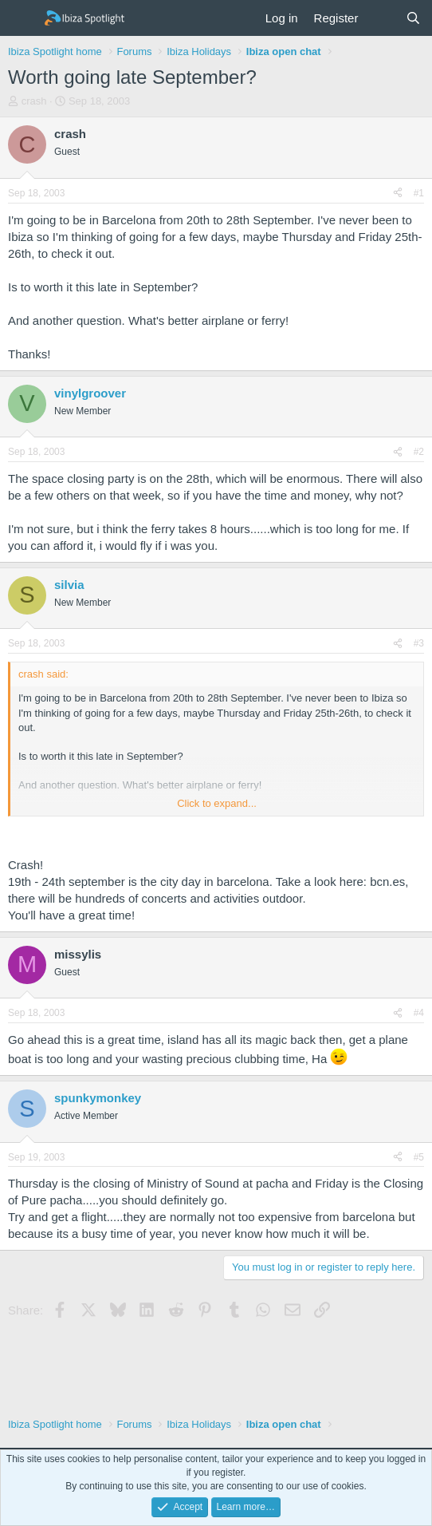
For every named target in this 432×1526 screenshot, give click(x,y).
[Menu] (22, 18)
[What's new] (381, 18)
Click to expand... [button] (217, 803)
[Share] (397, 193)
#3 (419, 643)
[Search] (413, 18)
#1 (419, 193)
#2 (419, 451)
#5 (419, 1157)
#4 (419, 1012)
